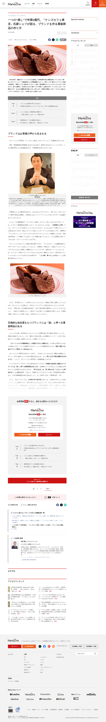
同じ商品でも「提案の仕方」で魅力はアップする (34, 122)
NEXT (48, 489)
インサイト (27, 663)
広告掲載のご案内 (77, 647)
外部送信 (96, 709)
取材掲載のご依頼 (91, 647)
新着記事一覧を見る (84, 197)
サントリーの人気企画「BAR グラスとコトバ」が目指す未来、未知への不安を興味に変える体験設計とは (53, 619)
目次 (50, 98)
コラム (10, 39)
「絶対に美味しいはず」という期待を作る (32, 114)
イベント (39, 4)
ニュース (26, 3)
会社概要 (67, 709)
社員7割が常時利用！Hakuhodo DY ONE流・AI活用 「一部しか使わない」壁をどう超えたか (23, 589)
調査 (41, 666)
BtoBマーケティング (29, 666)
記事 (33, 4)
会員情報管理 (53, 709)
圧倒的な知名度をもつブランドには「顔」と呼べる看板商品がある (39, 106)
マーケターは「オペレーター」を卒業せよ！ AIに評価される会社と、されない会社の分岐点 (23, 611)
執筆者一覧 (27, 673)
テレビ (42, 671)
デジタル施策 (27, 668)
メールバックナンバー (37, 430)
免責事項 (60, 709)
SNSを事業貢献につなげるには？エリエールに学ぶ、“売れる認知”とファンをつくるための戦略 (53, 604)
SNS (41, 673)
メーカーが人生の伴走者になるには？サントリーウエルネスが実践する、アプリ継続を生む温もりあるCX (53, 596)
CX (25, 660)
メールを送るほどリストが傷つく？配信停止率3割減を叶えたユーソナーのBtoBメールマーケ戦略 (53, 589)
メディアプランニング (45, 668)
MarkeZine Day (60, 658)
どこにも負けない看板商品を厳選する (31, 112)
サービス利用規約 (75, 709)
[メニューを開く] (3, 3)
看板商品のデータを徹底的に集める (30, 120)
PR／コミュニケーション (21, 39)
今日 (78, 45)
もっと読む (14, 529)
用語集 (47, 3)
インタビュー (43, 658)
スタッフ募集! (45, 709)
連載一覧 (26, 671)
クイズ (42, 663)
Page (13, 113)
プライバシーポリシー (86, 709)
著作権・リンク (36, 709)
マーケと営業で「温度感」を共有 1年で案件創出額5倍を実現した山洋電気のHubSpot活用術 (53, 611)
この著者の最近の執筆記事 (28, 559)
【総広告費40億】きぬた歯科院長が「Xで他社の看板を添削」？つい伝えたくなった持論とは (23, 596)
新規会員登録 (25, 435)
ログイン (49, 435)
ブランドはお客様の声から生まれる (30, 103)
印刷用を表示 (13, 505)
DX (25, 658)
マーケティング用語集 (13, 682)
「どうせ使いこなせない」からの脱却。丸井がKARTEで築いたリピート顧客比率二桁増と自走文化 (23, 619)
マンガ (42, 660)
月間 (91, 45)
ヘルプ (28, 709)
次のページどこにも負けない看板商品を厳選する (37, 480)
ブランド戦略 (32, 39)
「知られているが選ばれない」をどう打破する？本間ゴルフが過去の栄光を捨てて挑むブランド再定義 (23, 604)
